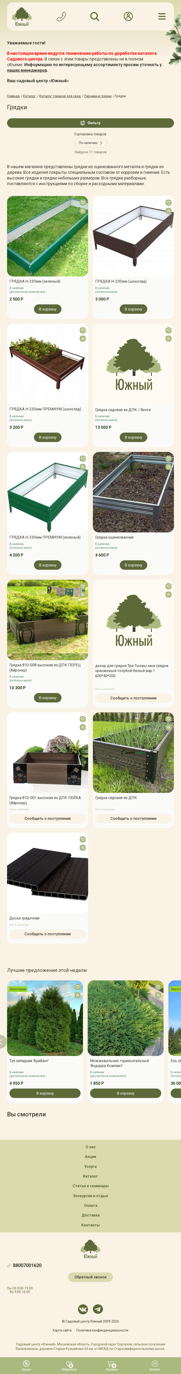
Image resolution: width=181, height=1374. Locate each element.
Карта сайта (62, 1330)
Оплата (90, 1205)
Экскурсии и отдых (90, 1196)
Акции (90, 1156)
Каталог (90, 1176)
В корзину (48, 309)
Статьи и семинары (91, 1186)
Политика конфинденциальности (102, 1330)
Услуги (90, 1166)
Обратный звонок (90, 1277)
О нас (91, 1147)
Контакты (90, 1225)
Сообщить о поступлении (133, 698)
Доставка (91, 1215)
